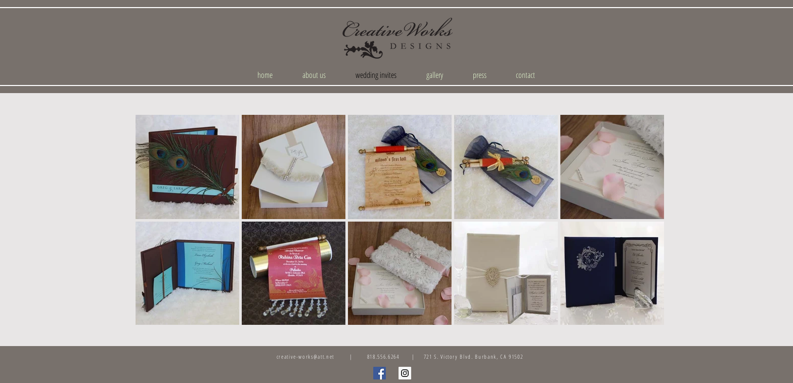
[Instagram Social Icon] (405, 373)
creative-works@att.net (305, 356)
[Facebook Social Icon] (379, 373)
